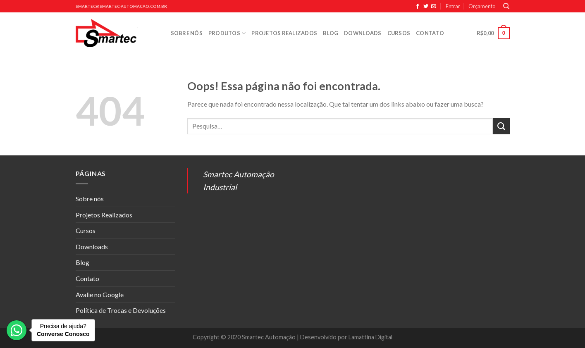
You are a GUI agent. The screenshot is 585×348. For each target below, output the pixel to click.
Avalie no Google (100, 294)
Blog (330, 33)
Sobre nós (187, 33)
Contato (430, 33)
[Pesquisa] (506, 6)
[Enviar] (501, 126)
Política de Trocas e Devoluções (121, 310)
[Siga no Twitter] (425, 7)
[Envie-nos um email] (433, 7)
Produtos (227, 33)
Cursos (399, 33)
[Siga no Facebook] (417, 7)
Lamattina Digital (370, 337)
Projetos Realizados (284, 33)
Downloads (362, 33)
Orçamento (481, 6)
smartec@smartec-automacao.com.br (121, 6)
